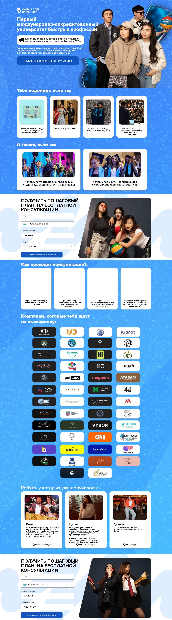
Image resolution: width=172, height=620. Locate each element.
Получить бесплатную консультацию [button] (48, 60)
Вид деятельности (28, 231)
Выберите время (27, 242)
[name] (47, 216)
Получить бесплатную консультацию (41, 255)
